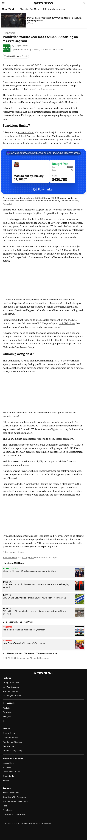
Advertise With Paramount (14, 797)
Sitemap (6, 780)
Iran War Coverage (11, 687)
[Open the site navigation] (16, 3)
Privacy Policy (9, 733)
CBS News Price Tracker (54, 9)
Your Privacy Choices (12, 742)
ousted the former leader (42, 89)
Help (5, 806)
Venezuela (29, 653)
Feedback (7, 810)
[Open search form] (84, 3)
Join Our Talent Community (15, 801)
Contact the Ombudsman (14, 814)
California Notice (10, 738)
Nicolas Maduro (14, 653)
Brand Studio (8, 776)
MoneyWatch (8, 9)
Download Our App (11, 772)
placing (67, 82)
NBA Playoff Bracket (12, 696)
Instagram (7, 717)
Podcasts (7, 767)
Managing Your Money (30, 9)
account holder (26, 132)
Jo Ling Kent (28, 557)
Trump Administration (46, 653)
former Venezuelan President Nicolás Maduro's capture (44, 69)
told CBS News (67, 323)
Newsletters (8, 763)
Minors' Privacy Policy (12, 751)
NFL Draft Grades (10, 691)
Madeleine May (10, 557)
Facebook (7, 712)
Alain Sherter (18, 552)
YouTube (6, 708)
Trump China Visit (11, 683)
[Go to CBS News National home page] (43, 3)
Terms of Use (8, 746)
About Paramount (11, 793)
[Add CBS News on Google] (16, 56)
